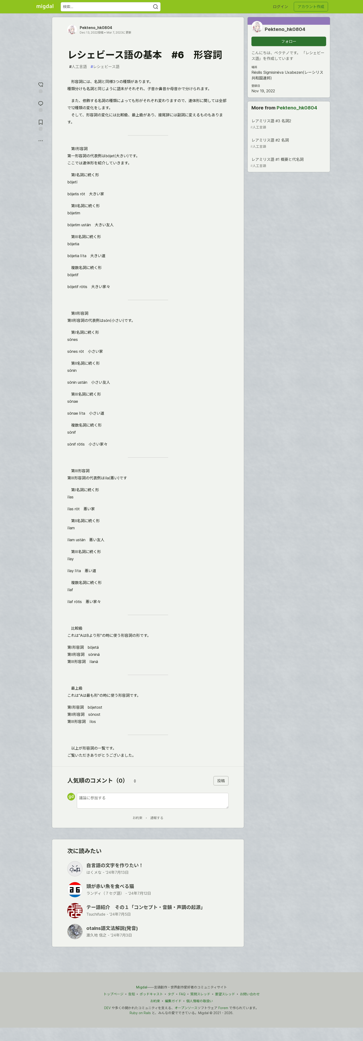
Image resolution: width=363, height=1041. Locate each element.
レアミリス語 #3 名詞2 (288, 124)
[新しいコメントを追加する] (152, 800)
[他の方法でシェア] (40, 141)
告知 (131, 994)
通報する (156, 818)
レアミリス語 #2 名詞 (288, 143)
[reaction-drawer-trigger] (40, 87)
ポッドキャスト (151, 994)
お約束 (137, 818)
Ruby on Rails (140, 1013)
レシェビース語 (105, 66)
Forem (223, 1008)
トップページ (113, 994)
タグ (171, 994)
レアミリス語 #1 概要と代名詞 (288, 162)
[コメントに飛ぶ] (40, 105)
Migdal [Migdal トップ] (141, 987)
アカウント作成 (311, 6)
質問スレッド (200, 994)
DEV (107, 1008)
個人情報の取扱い (199, 1001)
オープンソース (186, 1008)
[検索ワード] (111, 6)
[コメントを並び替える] (135, 780)
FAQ (182, 994)
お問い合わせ (250, 994)
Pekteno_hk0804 (96, 27)
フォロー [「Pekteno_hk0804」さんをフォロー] (288, 41)
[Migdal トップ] (45, 6)
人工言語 (78, 66)
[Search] (155, 6)
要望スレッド (225, 994)
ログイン (280, 6)
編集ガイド (173, 1001)
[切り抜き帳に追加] (40, 124)
